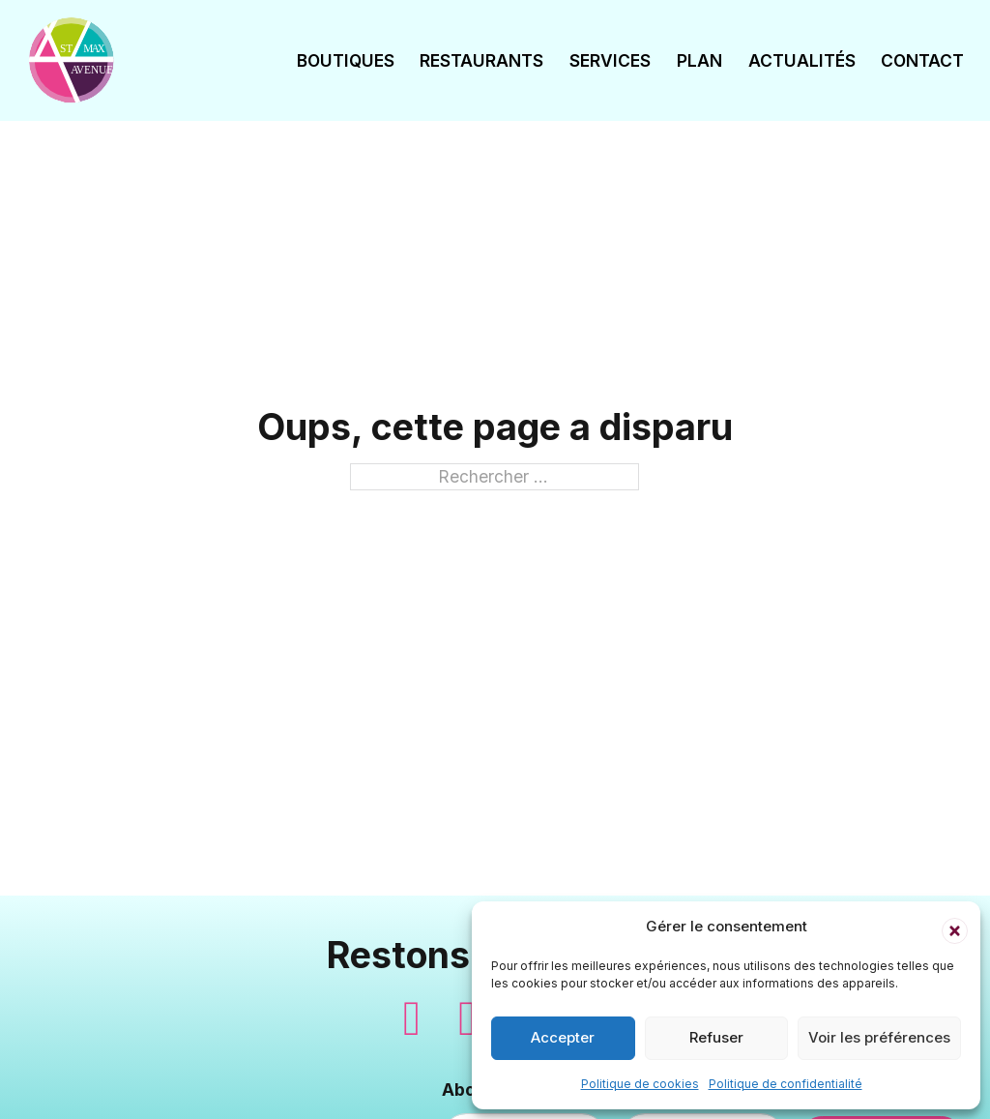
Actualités (802, 60)
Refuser (716, 1037)
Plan (699, 60)
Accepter (563, 1037)
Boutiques (345, 60)
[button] (951, 927)
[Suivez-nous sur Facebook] (412, 1018)
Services (610, 60)
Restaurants (481, 60)
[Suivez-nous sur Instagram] (467, 1018)
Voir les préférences (879, 1037)
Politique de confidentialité (785, 1083)
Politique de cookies (640, 1083)
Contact (922, 60)
